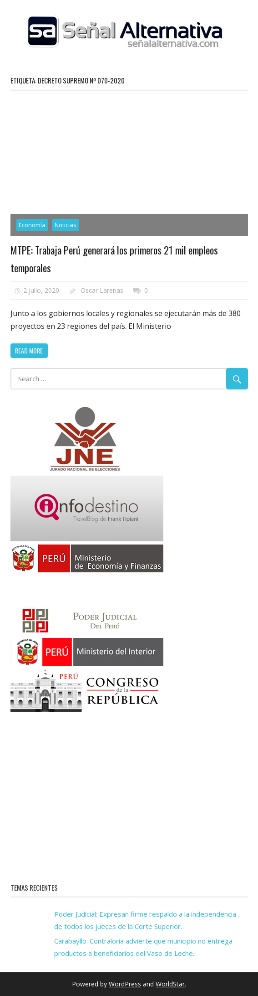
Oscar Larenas (102, 290)
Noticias (65, 225)
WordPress (125, 984)
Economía (32, 225)
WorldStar (170, 984)
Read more (29, 350)
